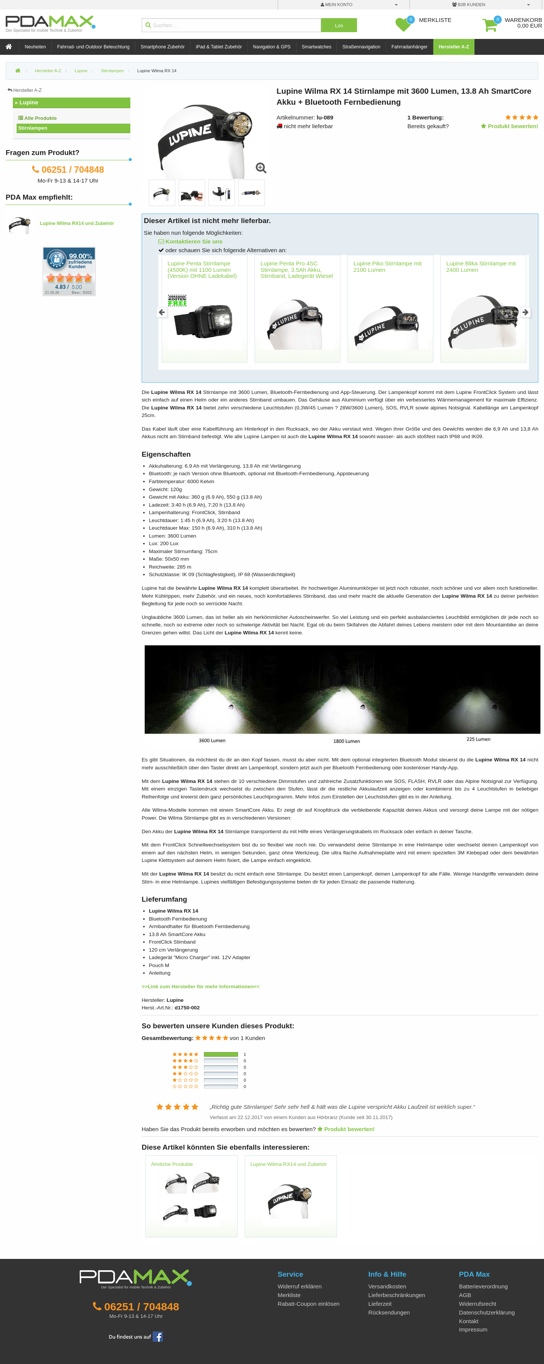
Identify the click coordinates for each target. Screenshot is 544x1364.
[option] (162, 193)
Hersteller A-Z (454, 47)
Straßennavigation (361, 47)
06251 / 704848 (73, 169)
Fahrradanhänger (409, 47)
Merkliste (289, 1295)
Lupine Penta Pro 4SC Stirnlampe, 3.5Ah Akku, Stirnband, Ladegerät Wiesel (297, 269)
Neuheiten (35, 47)
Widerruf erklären (299, 1286)
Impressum (473, 1329)
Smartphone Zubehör (163, 47)
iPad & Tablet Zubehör (219, 47)
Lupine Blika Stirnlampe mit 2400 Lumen (481, 266)
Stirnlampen (32, 128)
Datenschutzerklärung (487, 1312)
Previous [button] (161, 312)
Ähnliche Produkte (172, 1164)
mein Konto (336, 4)
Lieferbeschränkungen (396, 1295)
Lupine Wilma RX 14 (156, 70)
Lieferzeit (380, 1303)
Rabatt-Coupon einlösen (309, 1303)
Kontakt (469, 1321)
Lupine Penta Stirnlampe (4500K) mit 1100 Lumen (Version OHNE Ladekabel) (202, 269)
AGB (465, 1295)
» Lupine (26, 102)
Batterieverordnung (483, 1286)
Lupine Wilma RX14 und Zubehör (288, 1164)
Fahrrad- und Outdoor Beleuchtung (93, 47)
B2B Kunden (468, 4)
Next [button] (525, 312)
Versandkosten (387, 1286)
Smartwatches (316, 47)
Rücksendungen (389, 1312)
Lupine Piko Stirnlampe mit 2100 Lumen (388, 266)
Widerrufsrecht (477, 1303)
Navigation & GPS (272, 47)
